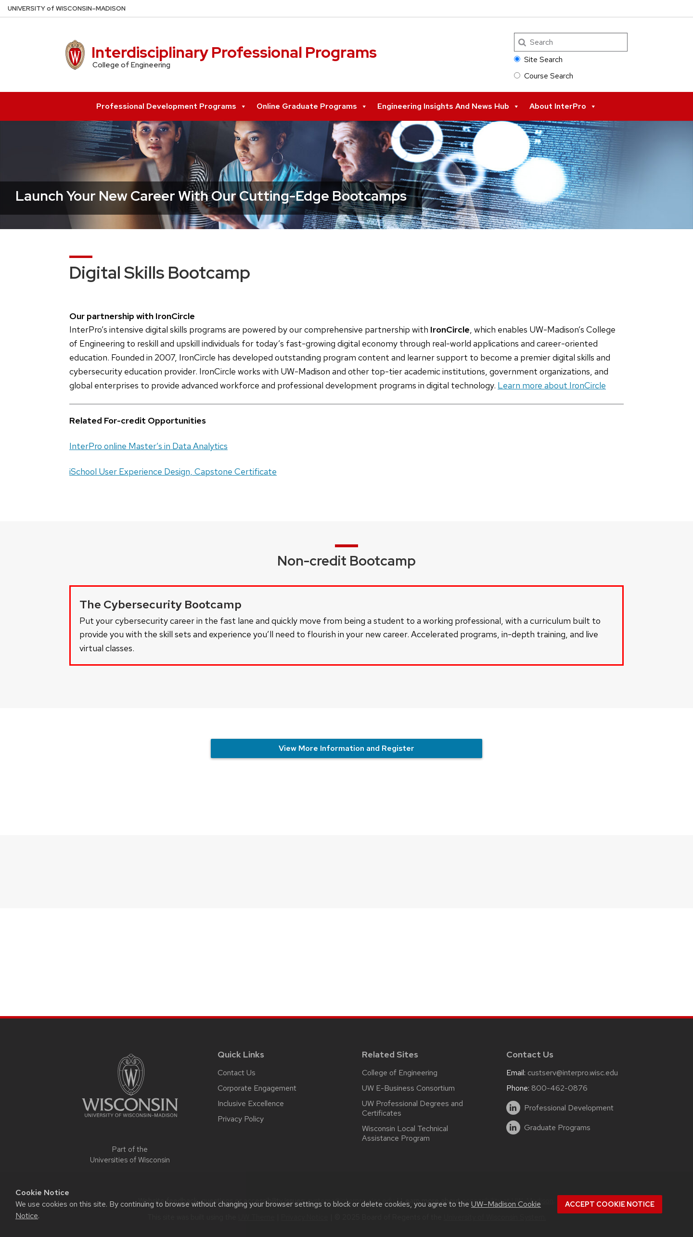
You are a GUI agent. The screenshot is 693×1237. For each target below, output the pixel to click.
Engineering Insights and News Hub (448, 106)
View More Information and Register (346, 748)
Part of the (130, 1155)
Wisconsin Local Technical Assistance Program (405, 1133)
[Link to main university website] (130, 1119)
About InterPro (563, 106)
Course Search (543, 76)
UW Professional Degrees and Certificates (412, 1108)
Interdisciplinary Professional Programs (234, 52)
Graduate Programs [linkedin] (557, 1128)
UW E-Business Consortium (408, 1088)
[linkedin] (513, 1108)
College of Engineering (399, 1073)
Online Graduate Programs (312, 106)
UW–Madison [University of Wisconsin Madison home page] (67, 8)
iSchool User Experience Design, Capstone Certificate (173, 471)
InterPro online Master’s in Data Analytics (148, 445)
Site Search (538, 59)
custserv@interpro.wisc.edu (572, 1073)
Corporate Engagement (257, 1088)
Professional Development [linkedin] (569, 1108)
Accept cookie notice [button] (609, 1204)
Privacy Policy (241, 1119)
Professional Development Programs (171, 106)
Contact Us (237, 1073)
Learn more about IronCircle (552, 385)
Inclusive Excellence (251, 1103)
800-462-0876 (559, 1088)
